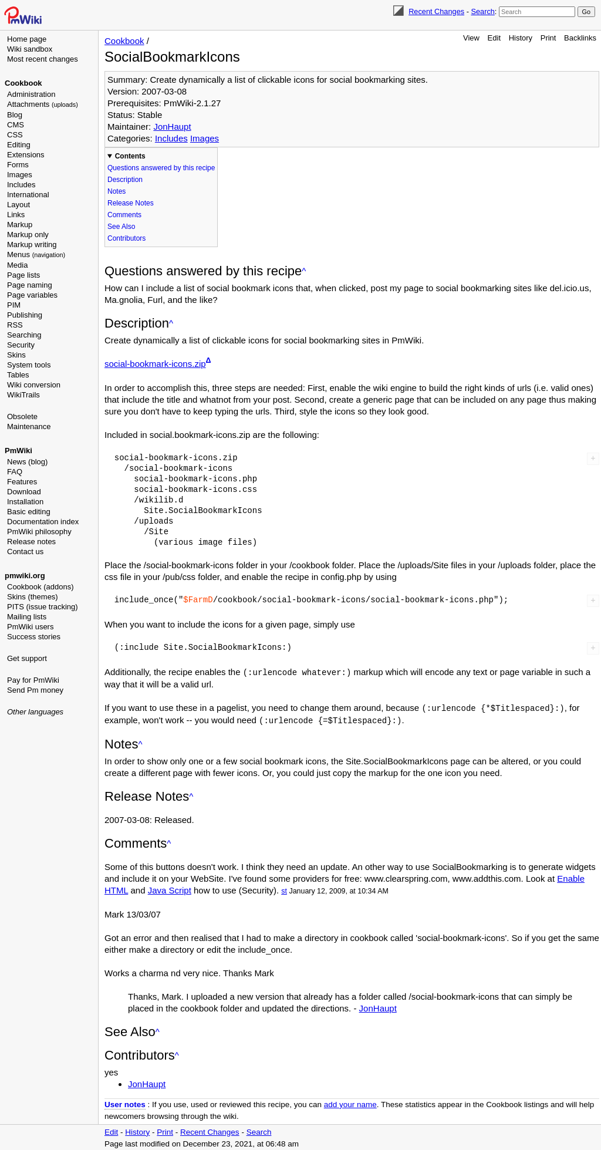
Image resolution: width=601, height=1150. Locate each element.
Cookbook (23, 83)
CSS (15, 134)
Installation (25, 501)
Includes (21, 184)
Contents (130, 156)
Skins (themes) (32, 596)
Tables (18, 374)
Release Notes (130, 203)
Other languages (35, 711)
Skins (16, 354)
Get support (27, 658)
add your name (350, 1102)
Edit (494, 37)
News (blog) (27, 461)
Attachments (42, 104)
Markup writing (32, 244)
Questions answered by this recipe (161, 168)
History (520, 37)
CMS (15, 124)
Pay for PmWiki (33, 680)
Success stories (33, 636)
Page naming (29, 285)
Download (24, 491)
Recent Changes (436, 11)
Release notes (31, 541)
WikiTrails (23, 394)
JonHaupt (172, 126)
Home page (26, 39)
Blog (14, 114)
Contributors (126, 238)
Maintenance (28, 426)
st (284, 889)
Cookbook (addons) (40, 586)
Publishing (24, 315)
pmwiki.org (25, 575)
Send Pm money (35, 690)
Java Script (169, 888)
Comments (124, 215)
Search (482, 11)
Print (548, 37)
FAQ (14, 471)
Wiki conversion (33, 384)
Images (19, 174)
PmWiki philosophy (39, 531)
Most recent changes (42, 59)
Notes (116, 191)
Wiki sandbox (29, 49)
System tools (28, 364)
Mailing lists (26, 616)
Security (21, 344)
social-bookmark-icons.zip (155, 364)
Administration (31, 94)
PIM (14, 305)
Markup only (28, 234)
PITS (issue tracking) (42, 606)
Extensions (26, 154)
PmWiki (18, 450)
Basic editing (28, 511)
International (28, 194)
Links (16, 214)
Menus (36, 254)
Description (125, 180)
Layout (18, 204)
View (471, 37)
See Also (121, 226)
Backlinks (580, 37)
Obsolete (22, 416)
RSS (15, 325)
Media (17, 265)
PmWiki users (30, 626)
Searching (24, 335)
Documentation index (43, 521)
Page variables (32, 295)
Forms (18, 164)
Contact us (25, 551)
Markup (19, 224)
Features (22, 481)
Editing (19, 144)
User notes (125, 1102)
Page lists (23, 275)
